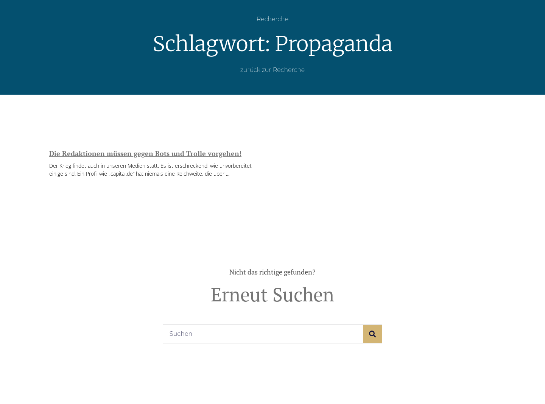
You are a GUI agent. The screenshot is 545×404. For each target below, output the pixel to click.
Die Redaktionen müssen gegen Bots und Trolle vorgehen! (145, 153)
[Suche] (372, 334)
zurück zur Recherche (272, 69)
